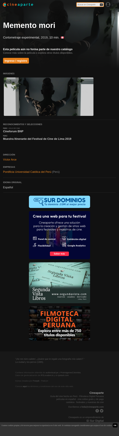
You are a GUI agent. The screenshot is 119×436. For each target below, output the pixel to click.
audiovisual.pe (52, 372)
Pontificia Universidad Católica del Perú (27, 171)
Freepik (36, 381)
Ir (101, 5)
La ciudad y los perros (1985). (29, 362)
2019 (44, 37)
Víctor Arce (10, 159)
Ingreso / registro (16, 60)
